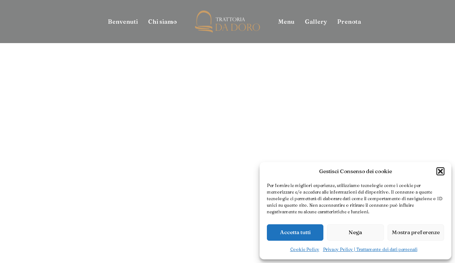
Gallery (316, 21)
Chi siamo (162, 21)
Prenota (349, 21)
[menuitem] (123, 21)
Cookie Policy (304, 249)
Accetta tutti (295, 232)
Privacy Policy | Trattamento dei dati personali (370, 249)
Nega (355, 232)
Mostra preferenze (416, 232)
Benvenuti (123, 21)
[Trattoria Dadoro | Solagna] (227, 21)
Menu (286, 21)
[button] (440, 171)
